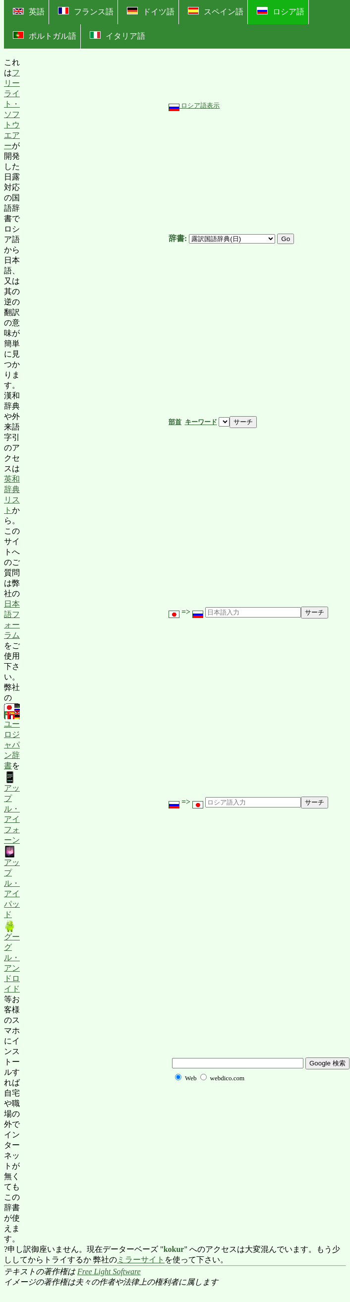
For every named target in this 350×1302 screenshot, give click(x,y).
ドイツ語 (151, 11)
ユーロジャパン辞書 (12, 737)
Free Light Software (109, 1271)
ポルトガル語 (44, 35)
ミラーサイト (141, 1259)
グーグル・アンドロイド (12, 956)
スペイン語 (215, 11)
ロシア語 (280, 11)
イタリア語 (117, 35)
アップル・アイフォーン (12, 807)
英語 (29, 11)
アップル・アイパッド (12, 882)
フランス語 (86, 11)
